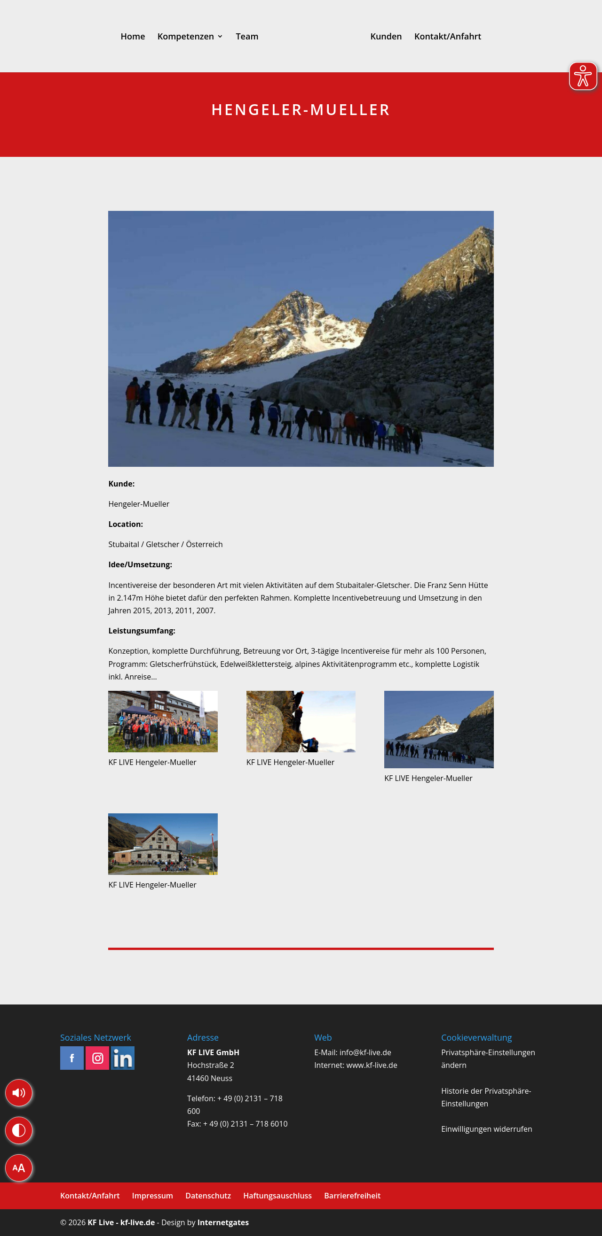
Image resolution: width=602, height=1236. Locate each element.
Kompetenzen (186, 37)
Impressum (152, 1195)
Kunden (386, 37)
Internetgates (223, 1222)
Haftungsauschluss (277, 1195)
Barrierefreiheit (352, 1195)
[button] (19, 1093)
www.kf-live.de (372, 1065)
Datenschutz (208, 1195)
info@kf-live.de (365, 1052)
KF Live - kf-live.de (121, 1222)
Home (133, 37)
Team (247, 37)
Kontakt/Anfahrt (448, 37)
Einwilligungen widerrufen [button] (486, 1129)
